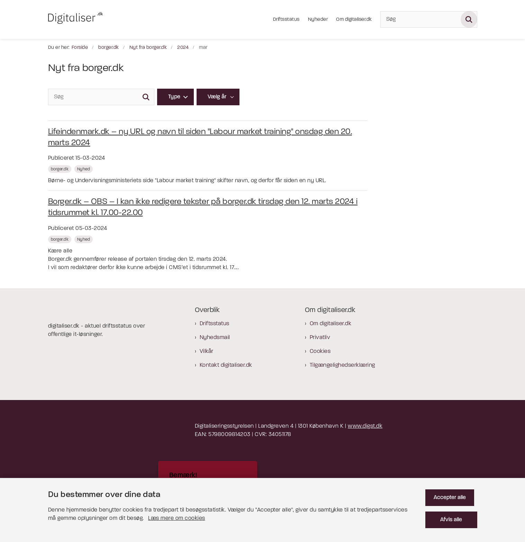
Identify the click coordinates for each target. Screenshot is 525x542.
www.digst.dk (365, 426)
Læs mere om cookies (176, 515)
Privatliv (320, 337)
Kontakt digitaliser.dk (226, 365)
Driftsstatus (214, 324)
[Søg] (428, 19)
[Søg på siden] (469, 19)
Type (174, 97)
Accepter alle (453, 495)
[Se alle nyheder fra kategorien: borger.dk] (60, 169)
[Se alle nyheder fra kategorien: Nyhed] (84, 169)
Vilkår (207, 351)
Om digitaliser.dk (331, 324)
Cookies (320, 351)
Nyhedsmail (215, 337)
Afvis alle (453, 517)
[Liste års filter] (218, 97)
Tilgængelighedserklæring (342, 365)
